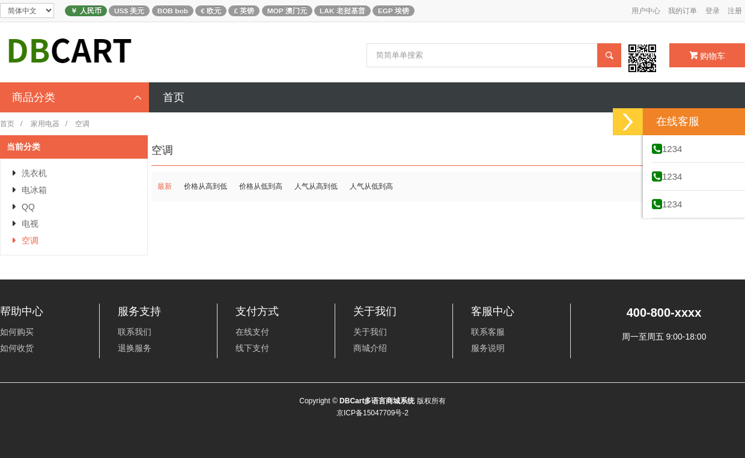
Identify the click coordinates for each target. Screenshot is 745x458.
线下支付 (252, 348)
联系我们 (134, 332)
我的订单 (682, 11)
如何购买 (17, 332)
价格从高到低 (205, 186)
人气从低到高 (371, 186)
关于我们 (370, 332)
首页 (7, 124)
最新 (164, 186)
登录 (712, 11)
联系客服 (488, 332)
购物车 (707, 56)
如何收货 (17, 348)
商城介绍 (370, 348)
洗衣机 (34, 173)
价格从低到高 (260, 186)
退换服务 (134, 348)
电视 (30, 223)
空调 (30, 240)
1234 (667, 149)
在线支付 (252, 332)
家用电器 (45, 124)
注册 (735, 11)
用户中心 (645, 11)
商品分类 (77, 97)
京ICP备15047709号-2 (372, 413)
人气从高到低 (316, 186)
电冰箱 (34, 190)
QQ (28, 207)
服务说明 (488, 348)
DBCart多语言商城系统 (377, 401)
